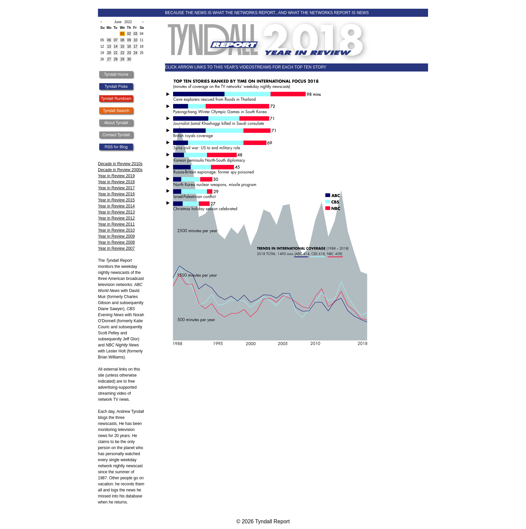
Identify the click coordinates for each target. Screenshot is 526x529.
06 (109, 40)
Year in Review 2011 (116, 224)
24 (135, 53)
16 (129, 46)
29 (122, 59)
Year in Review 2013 (116, 212)
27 (109, 59)
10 (135, 40)
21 (115, 53)
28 (115, 59)
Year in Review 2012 (116, 218)
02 (129, 34)
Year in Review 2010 (116, 230)
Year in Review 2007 (116, 248)
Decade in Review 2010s (120, 163)
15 (122, 46)
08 (122, 40)
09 (129, 40)
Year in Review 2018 (116, 182)
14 (115, 46)
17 (135, 46)
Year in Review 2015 (116, 200)
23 (129, 53)
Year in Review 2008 (116, 242)
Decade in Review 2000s (120, 169)
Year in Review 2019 (116, 176)
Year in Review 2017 (116, 188)
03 (135, 34)
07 (115, 40)
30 (129, 59)
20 (109, 53)
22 (122, 53)
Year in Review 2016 (116, 194)
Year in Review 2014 (116, 206)
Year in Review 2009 (116, 236)
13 (109, 46)
